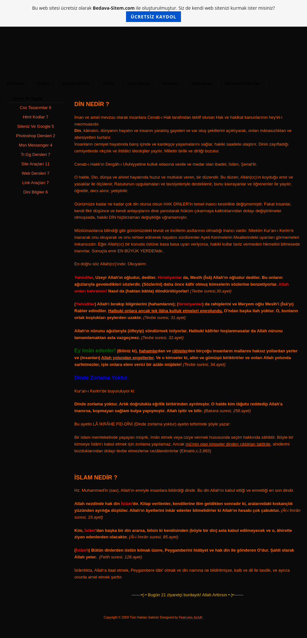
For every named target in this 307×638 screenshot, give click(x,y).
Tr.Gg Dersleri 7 (35, 154)
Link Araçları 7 (35, 182)
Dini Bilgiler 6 (35, 192)
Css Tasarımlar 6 (35, 107)
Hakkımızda (202, 83)
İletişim (43, 83)
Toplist (108, 83)
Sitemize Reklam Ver (242, 83)
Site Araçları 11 (35, 163)
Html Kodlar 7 (35, 117)
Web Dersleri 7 (35, 173)
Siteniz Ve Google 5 (35, 126)
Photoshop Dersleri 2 (35, 135)
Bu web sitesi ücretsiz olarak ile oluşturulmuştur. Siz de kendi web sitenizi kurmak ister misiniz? (153, 13)
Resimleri (171, 83)
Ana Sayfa (15, 83)
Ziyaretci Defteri (76, 83)
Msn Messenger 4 (35, 145)
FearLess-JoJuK (191, 617)
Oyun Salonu (138, 83)
